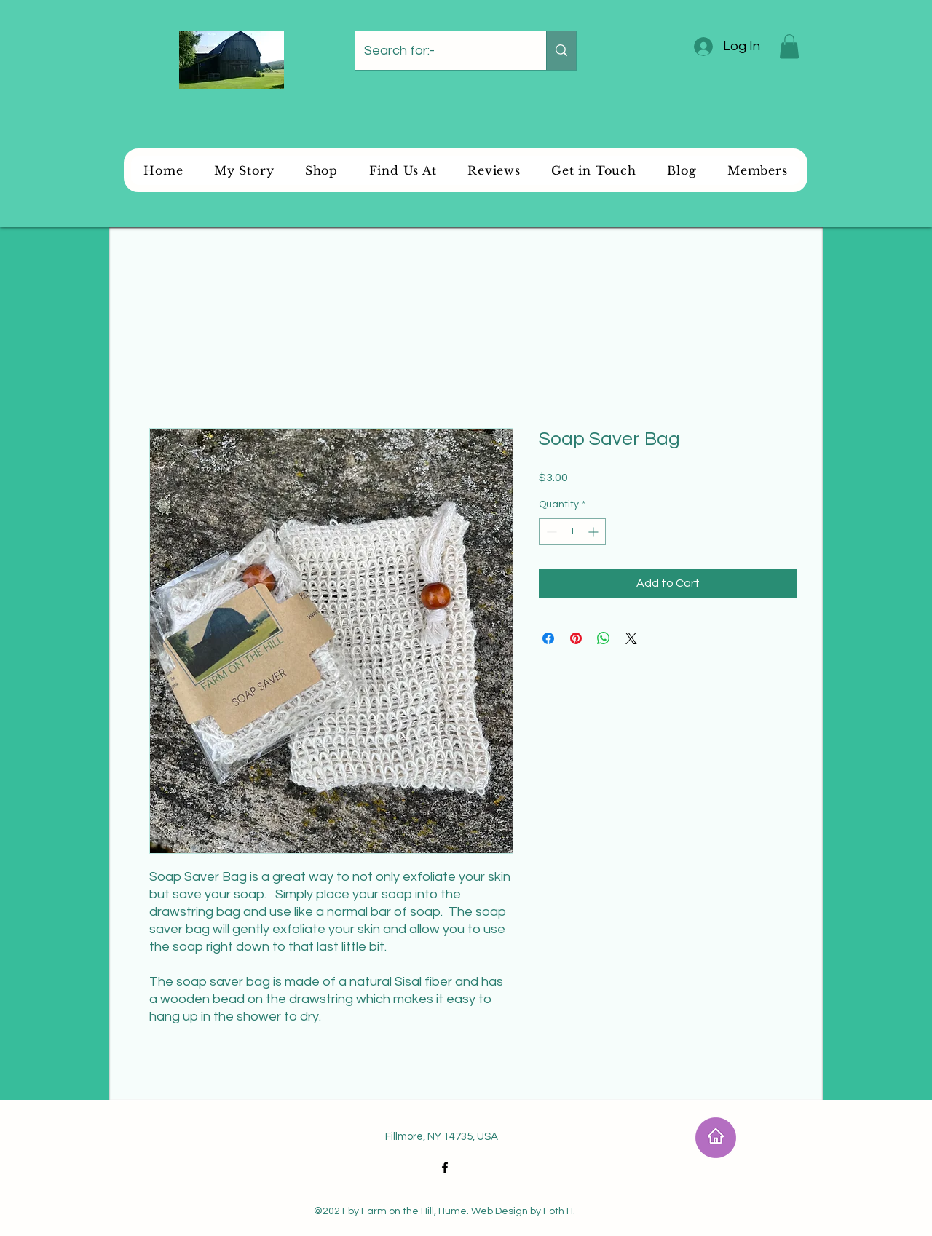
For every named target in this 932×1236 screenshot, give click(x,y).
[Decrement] (550, 531)
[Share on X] (631, 638)
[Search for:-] (440, 50)
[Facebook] (445, 1167)
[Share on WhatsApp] (603, 638)
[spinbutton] (572, 531)
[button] (789, 46)
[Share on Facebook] (548, 638)
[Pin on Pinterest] (576, 638)
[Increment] (594, 531)
